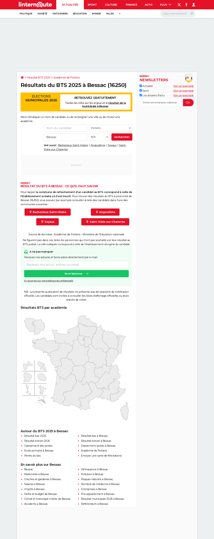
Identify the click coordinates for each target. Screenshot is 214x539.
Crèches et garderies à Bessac (42, 479)
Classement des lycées (38, 445)
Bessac (28, 469)
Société (42, 13)
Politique (26, 13)
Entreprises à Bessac (94, 489)
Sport (92, 4)
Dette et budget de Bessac (40, 494)
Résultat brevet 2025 (37, 441)
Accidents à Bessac (36, 504)
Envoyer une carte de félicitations (101, 455)
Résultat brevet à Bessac (96, 441)
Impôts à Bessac (34, 489)
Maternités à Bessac (36, 474)
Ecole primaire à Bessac (39, 450)
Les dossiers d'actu (152, 95)
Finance (131, 4)
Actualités (70, 4)
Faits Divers (60, 13)
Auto (149, 4)
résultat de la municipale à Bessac (104, 104)
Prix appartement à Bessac (98, 494)
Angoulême (98, 145)
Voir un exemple (183, 86)
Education (80, 13)
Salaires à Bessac (34, 484)
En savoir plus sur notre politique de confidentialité (48, 280)
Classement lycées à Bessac (98, 445)
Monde (96, 13)
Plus (165, 4)
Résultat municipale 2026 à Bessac (102, 498)
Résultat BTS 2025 (38, 77)
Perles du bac (32, 455)
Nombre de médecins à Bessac (100, 484)
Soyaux (112, 145)
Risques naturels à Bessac (97, 479)
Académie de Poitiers (66, 77)
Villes (110, 13)
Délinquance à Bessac (94, 469)
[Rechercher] (177, 13)
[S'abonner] (167, 102)
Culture (111, 4)
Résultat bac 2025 (35, 435)
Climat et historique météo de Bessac (47, 498)
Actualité (146, 86)
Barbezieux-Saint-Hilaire (73, 145)
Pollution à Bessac (92, 474)
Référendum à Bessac (94, 504)
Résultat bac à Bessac (94, 435)
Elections (41, 98)
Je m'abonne (73, 273)
